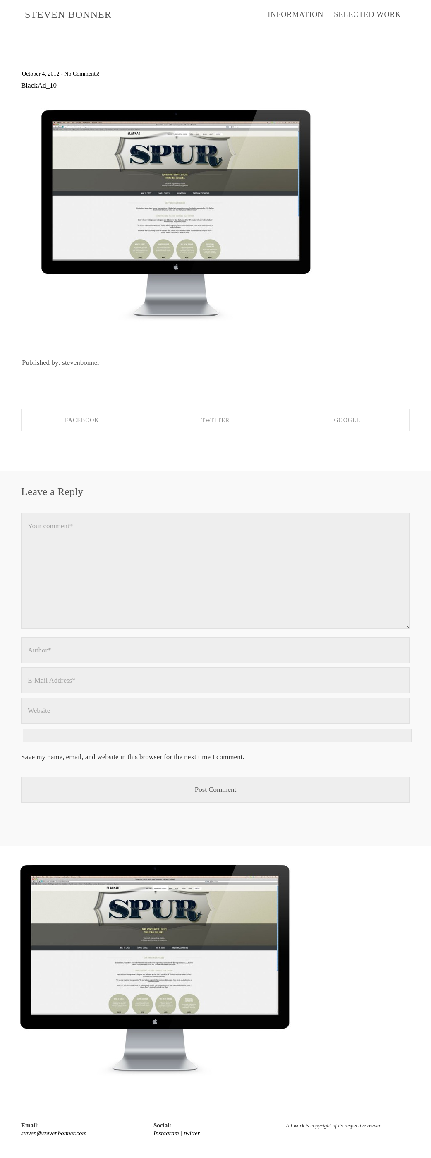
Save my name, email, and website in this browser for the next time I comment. (132, 757)
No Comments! (82, 74)
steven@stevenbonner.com (53, 1133)
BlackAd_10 (39, 85)
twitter (192, 1133)
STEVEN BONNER (68, 14)
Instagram (166, 1133)
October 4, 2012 (41, 74)
